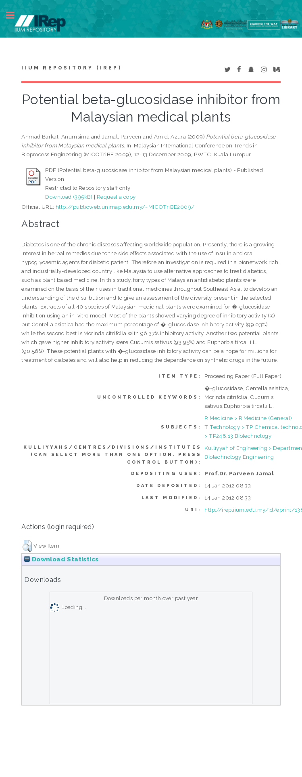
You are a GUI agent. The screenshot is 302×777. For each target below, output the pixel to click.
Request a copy (116, 196)
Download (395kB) (68, 196)
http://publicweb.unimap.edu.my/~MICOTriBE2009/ (125, 207)
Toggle (14, 15)
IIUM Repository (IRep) (71, 68)
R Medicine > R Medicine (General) (248, 418)
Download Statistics (61, 559)
